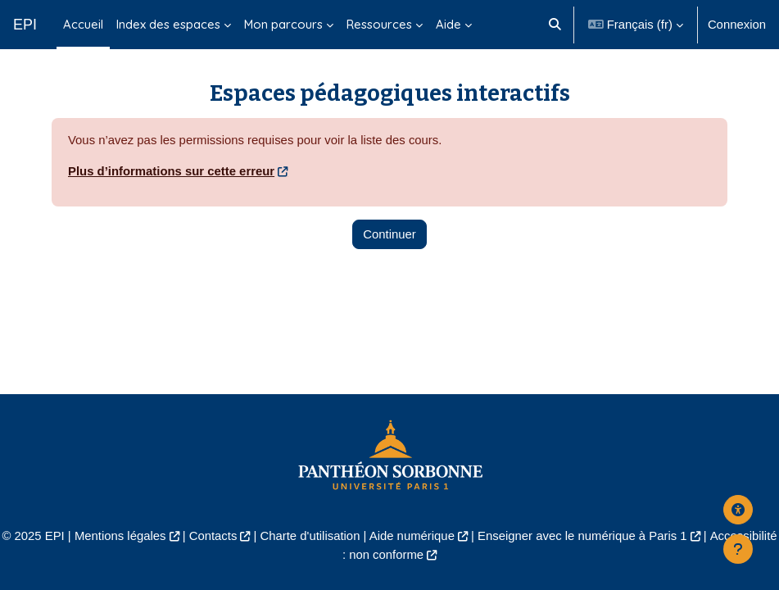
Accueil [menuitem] (83, 24)
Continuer (389, 234)
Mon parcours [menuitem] (283, 24)
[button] (555, 24)
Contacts (213, 535)
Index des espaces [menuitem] (168, 24)
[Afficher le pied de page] (738, 549)
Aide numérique (412, 535)
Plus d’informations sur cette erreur (171, 171)
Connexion (737, 24)
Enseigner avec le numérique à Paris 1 (582, 535)
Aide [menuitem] (448, 24)
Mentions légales (120, 535)
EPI (25, 24)
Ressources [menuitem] (379, 24)
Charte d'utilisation (310, 535)
